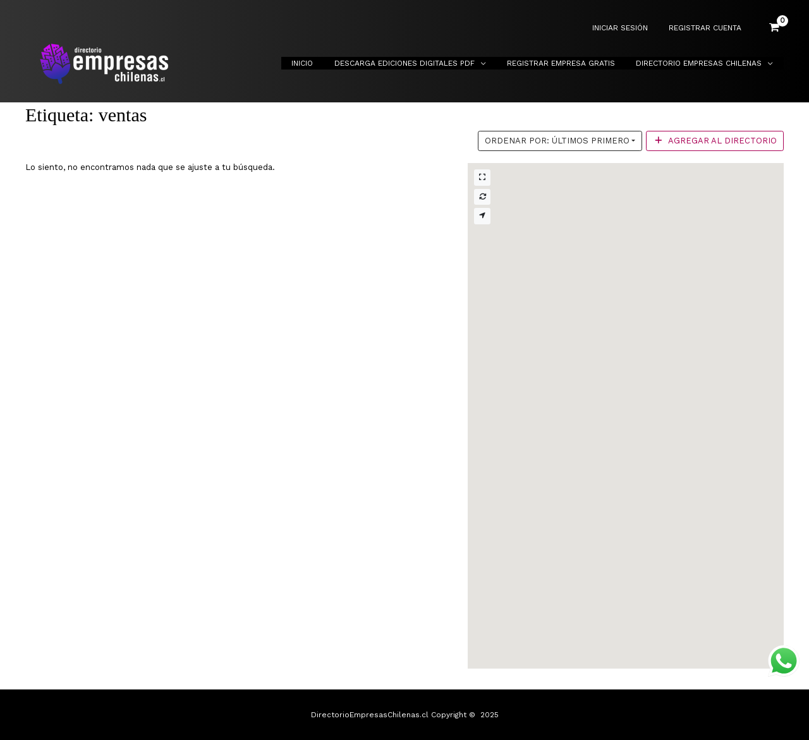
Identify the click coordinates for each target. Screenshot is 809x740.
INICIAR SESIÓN (629, 28)
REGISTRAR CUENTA (708, 28)
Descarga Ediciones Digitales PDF (419, 63)
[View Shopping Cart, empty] (774, 28)
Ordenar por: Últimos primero (557, 140)
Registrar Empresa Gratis (570, 63)
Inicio (323, 63)
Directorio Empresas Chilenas (702, 63)
